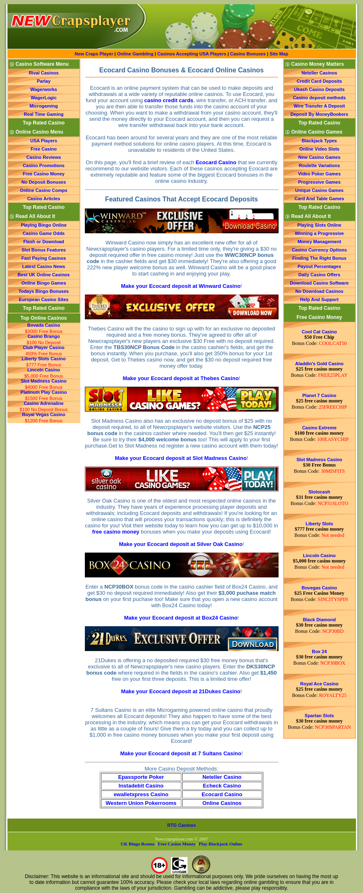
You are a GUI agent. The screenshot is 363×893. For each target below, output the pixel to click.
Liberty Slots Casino (43, 358)
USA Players (43, 140)
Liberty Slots (319, 523)
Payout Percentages (319, 266)
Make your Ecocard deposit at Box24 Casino (181, 618)
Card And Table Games (319, 198)
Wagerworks (43, 89)
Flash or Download (43, 241)
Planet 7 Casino (320, 395)
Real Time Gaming (44, 114)
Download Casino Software (319, 282)
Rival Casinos (43, 72)
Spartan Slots (319, 715)
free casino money (115, 532)
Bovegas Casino (319, 587)
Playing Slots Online (319, 225)
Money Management (319, 241)
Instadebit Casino (141, 786)
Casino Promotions (44, 165)
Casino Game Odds (44, 233)
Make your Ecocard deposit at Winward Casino (180, 286)
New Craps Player (94, 53)
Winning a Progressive (319, 233)
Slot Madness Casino (44, 380)
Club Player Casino (43, 347)
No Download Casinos (319, 291)
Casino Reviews (43, 157)
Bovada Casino (43, 325)
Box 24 (319, 651)
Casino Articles (43, 198)
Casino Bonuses (248, 53)
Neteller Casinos (319, 72)
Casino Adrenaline (43, 403)
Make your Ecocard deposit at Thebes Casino (181, 378)
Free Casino (44, 148)
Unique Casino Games (319, 190)
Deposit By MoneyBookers (319, 114)
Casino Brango (43, 336)
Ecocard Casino (216, 162)
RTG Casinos (181, 825)
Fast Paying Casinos (44, 258)
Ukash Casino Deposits (319, 89)
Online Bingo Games (43, 282)
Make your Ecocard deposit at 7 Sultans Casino (180, 753)
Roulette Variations (319, 165)
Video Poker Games (319, 173)
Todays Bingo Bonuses (44, 291)
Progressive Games (319, 182)
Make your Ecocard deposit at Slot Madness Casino (181, 458)
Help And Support (319, 299)
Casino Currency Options (319, 249)
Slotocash (319, 491)
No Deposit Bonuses (44, 182)
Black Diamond (319, 619)
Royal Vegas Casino (43, 414)
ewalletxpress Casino (141, 794)
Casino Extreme (319, 427)
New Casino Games (319, 157)
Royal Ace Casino (319, 683)
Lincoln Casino (43, 369)
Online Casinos (222, 803)
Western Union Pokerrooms (141, 803)
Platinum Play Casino (44, 392)
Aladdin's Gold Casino (319, 363)
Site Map (278, 53)
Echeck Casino (222, 786)
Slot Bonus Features (44, 249)
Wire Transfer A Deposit (319, 105)
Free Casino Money (44, 173)
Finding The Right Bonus (319, 258)
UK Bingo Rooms (138, 843)
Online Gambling (136, 53)
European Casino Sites (44, 299)
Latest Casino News (43, 266)
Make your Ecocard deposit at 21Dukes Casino (180, 691)
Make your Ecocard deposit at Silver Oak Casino (180, 544)
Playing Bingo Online (44, 225)
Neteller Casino (222, 777)
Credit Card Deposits (319, 81)
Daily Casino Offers (319, 274)
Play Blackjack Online (220, 843)
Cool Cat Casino (319, 331)
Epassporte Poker (141, 777)
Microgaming (43, 105)
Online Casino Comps (43, 190)
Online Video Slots (319, 148)
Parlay (43, 81)
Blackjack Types (319, 140)
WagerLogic (44, 97)
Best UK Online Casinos (44, 274)
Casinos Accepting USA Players (191, 53)
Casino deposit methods (319, 97)
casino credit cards (169, 100)
